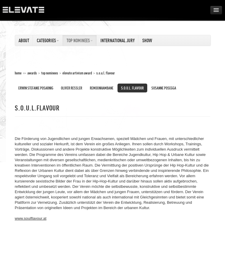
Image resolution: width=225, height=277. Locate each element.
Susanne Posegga (163, 88)
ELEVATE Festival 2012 (26, 12)
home (18, 73)
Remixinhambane (101, 88)
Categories (48, 40)
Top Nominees (80, 40)
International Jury (117, 40)
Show (147, 40)
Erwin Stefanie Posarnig (35, 88)
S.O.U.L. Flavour (105, 73)
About (24, 40)
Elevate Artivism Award (77, 73)
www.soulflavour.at (31, 218)
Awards (32, 73)
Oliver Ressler (71, 88)
